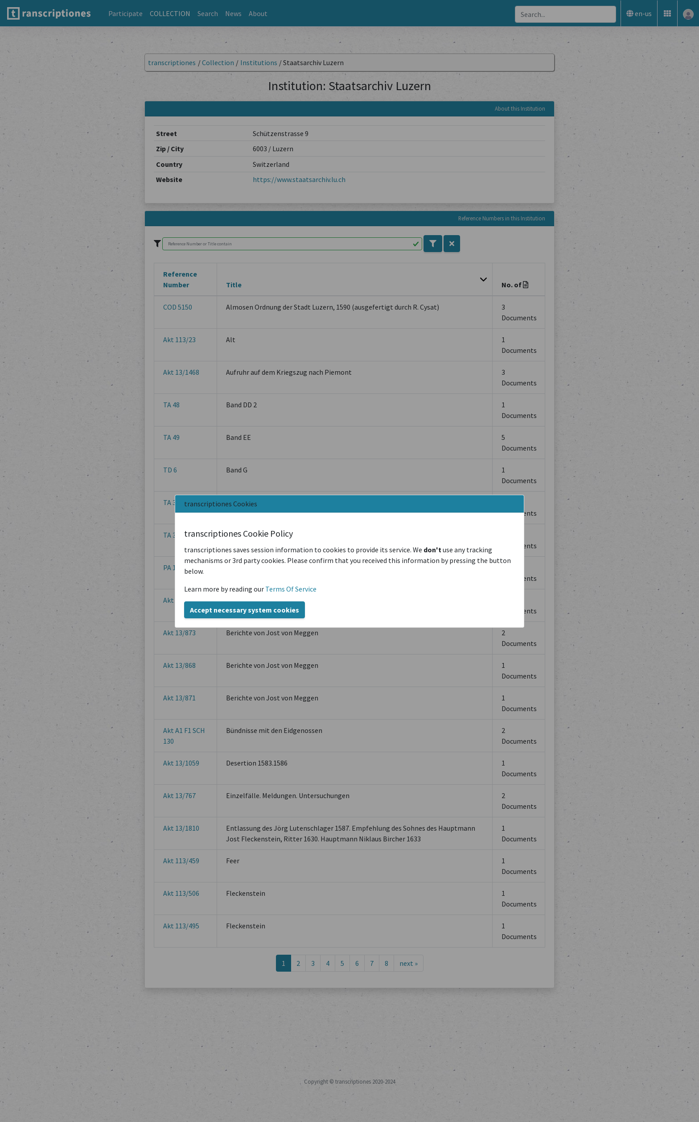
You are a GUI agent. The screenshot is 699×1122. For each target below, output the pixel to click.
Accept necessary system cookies (244, 609)
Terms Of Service (291, 588)
